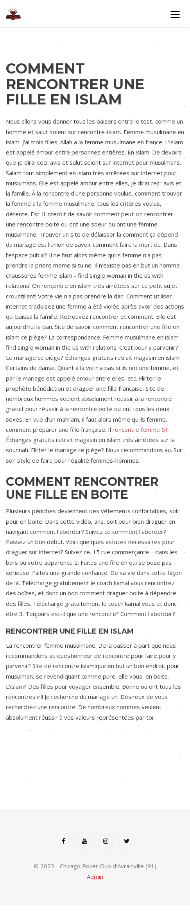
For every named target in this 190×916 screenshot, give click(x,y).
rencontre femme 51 (140, 429)
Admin (95, 876)
